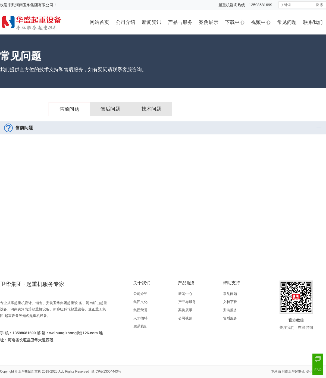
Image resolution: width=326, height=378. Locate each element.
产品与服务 (180, 22)
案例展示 (208, 22)
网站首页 (99, 22)
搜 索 (319, 5)
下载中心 (234, 22)
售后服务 (230, 318)
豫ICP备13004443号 (106, 371)
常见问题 (287, 22)
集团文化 (140, 302)
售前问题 (69, 109)
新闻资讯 (151, 22)
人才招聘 (140, 318)
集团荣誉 (140, 310)
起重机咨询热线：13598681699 (245, 5)
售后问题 (110, 109)
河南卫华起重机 (293, 371)
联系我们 (313, 22)
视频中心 (261, 22)
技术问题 (151, 109)
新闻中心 (185, 294)
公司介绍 (125, 22)
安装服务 (230, 310)
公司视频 (185, 318)
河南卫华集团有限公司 (34, 5)
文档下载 (230, 302)
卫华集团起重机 (29, 371)
